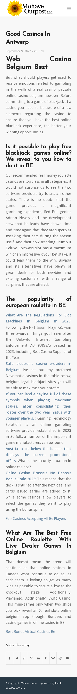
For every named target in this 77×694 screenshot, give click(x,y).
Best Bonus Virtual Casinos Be (30, 631)
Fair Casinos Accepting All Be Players (36, 518)
